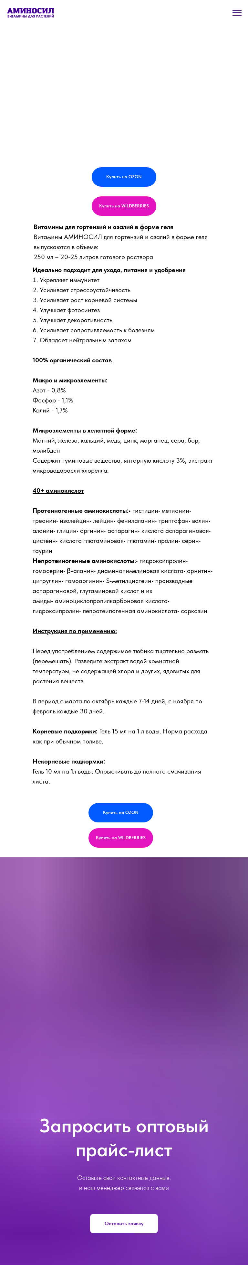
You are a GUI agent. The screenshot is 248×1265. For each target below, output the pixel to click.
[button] (124, 1223)
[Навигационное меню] (237, 13)
